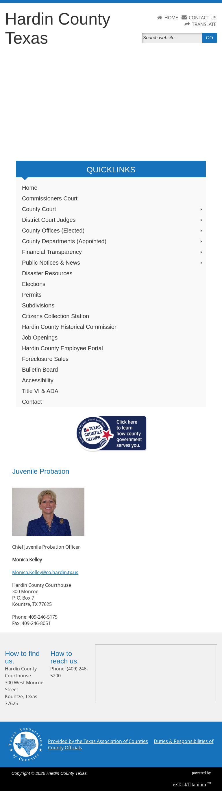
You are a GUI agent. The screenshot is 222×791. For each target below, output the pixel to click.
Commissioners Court (49, 198)
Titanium (190, 785)
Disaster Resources (47, 273)
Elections (33, 284)
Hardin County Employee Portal (62, 348)
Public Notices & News (113, 262)
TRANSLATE (204, 24)
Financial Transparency (113, 252)
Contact (32, 402)
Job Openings (40, 337)
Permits (32, 295)
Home (29, 188)
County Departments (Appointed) (113, 241)
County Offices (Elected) (113, 230)
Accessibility (37, 380)
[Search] (173, 38)
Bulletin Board (40, 369)
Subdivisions (38, 305)
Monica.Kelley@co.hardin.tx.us (45, 572)
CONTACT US (203, 17)
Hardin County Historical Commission (70, 327)
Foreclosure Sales (45, 359)
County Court (113, 209)
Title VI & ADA (40, 391)
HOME (171, 17)
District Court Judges (113, 220)
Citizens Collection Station (55, 316)
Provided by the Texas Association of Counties (98, 741)
